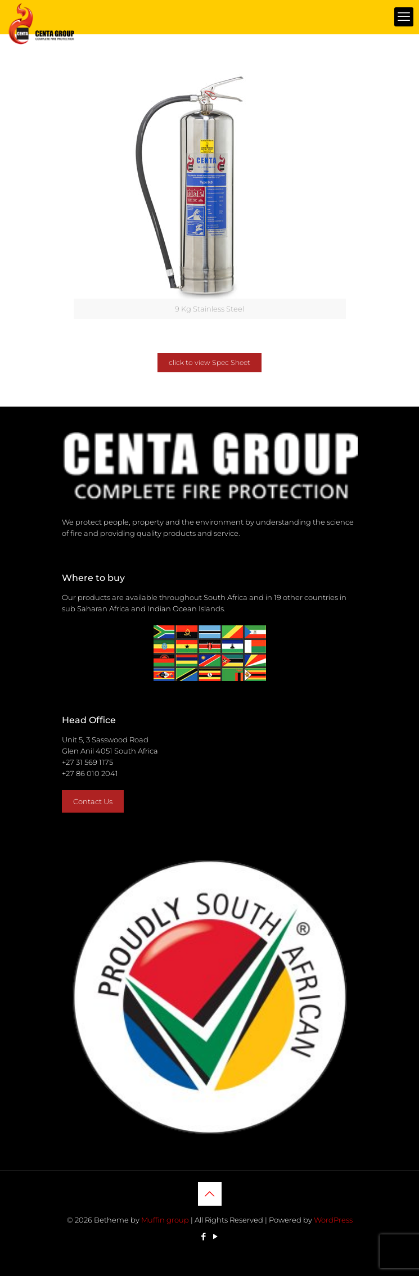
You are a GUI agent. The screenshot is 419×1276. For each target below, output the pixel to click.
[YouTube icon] (215, 1236)
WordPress (333, 1219)
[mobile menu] (403, 16)
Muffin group (165, 1219)
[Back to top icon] (210, 1194)
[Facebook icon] (204, 1236)
